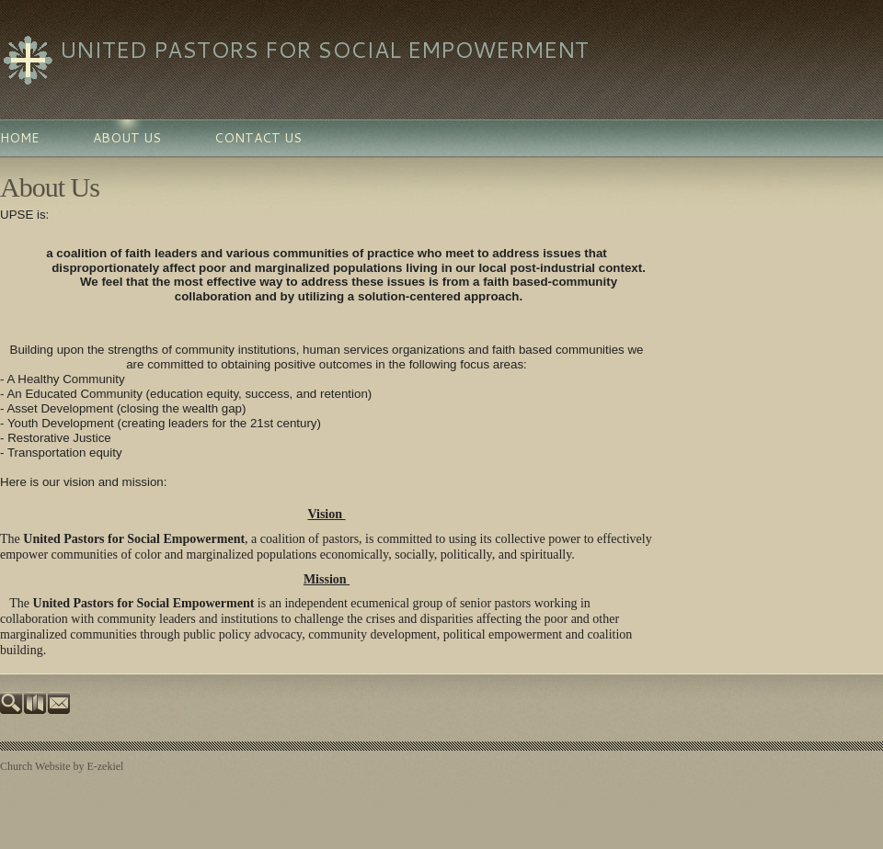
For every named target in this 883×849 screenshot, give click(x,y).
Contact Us (258, 138)
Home (20, 138)
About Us (127, 138)
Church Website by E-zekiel (61, 766)
